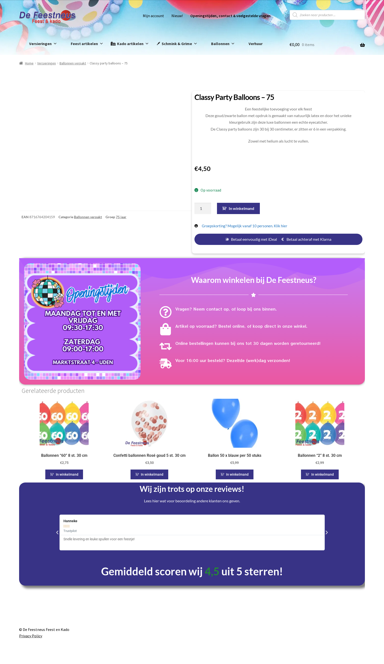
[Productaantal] (202, 208)
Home (29, 63)
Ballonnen (223, 43)
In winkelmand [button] (67, 474)
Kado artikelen (133, 43)
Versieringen (43, 43)
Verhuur (256, 43)
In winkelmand (241, 208)
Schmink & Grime (179, 43)
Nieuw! (177, 15)
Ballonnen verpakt (73, 63)
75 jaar (121, 232)
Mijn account (153, 15)
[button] (57, 532)
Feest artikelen (87, 43)
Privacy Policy (30, 635)
